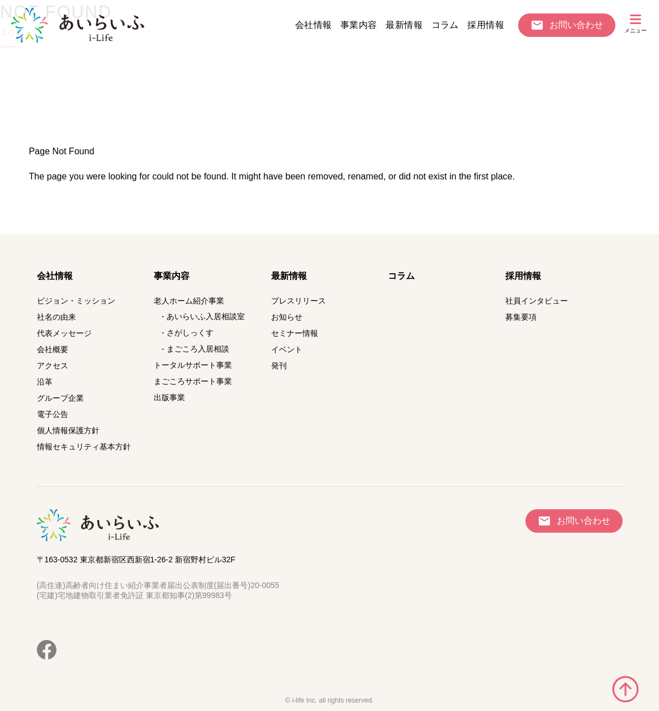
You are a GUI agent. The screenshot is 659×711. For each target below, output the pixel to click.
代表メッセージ (64, 333)
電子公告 (52, 414)
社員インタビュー (536, 300)
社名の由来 (56, 316)
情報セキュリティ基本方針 (84, 446)
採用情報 (485, 25)
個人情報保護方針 (68, 430)
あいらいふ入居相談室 (206, 316)
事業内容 (358, 25)
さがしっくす (190, 332)
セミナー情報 (294, 333)
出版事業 (169, 397)
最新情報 (404, 25)
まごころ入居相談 (198, 348)
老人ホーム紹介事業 (189, 300)
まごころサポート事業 (193, 381)
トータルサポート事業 (193, 365)
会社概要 (52, 349)
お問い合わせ (576, 25)
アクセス (52, 365)
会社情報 (313, 25)
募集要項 (521, 316)
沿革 (45, 381)
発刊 (279, 365)
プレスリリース (298, 300)
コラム (445, 25)
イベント (286, 349)
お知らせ (286, 316)
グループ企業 (60, 398)
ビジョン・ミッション (76, 300)
